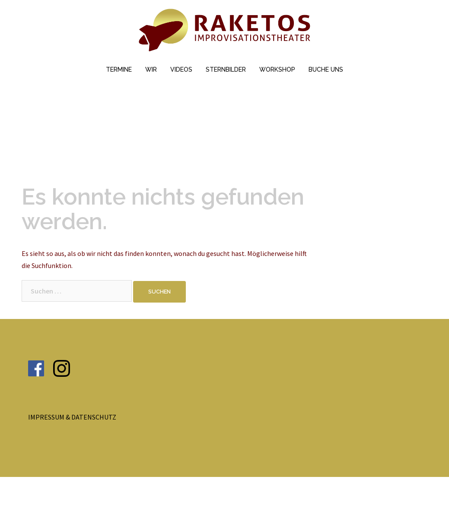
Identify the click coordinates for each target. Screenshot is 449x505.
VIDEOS (181, 69)
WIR (151, 69)
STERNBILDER (226, 69)
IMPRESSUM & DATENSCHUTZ (72, 417)
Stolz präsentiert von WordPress (70, 490)
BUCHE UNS (326, 69)
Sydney (157, 490)
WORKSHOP (277, 69)
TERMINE (119, 69)
